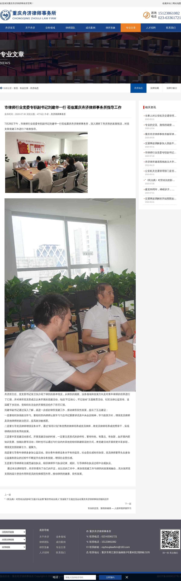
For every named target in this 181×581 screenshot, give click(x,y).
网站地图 (177, 3)
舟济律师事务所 (58, 114)
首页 (16, 88)
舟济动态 (34, 88)
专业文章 (24, 88)
